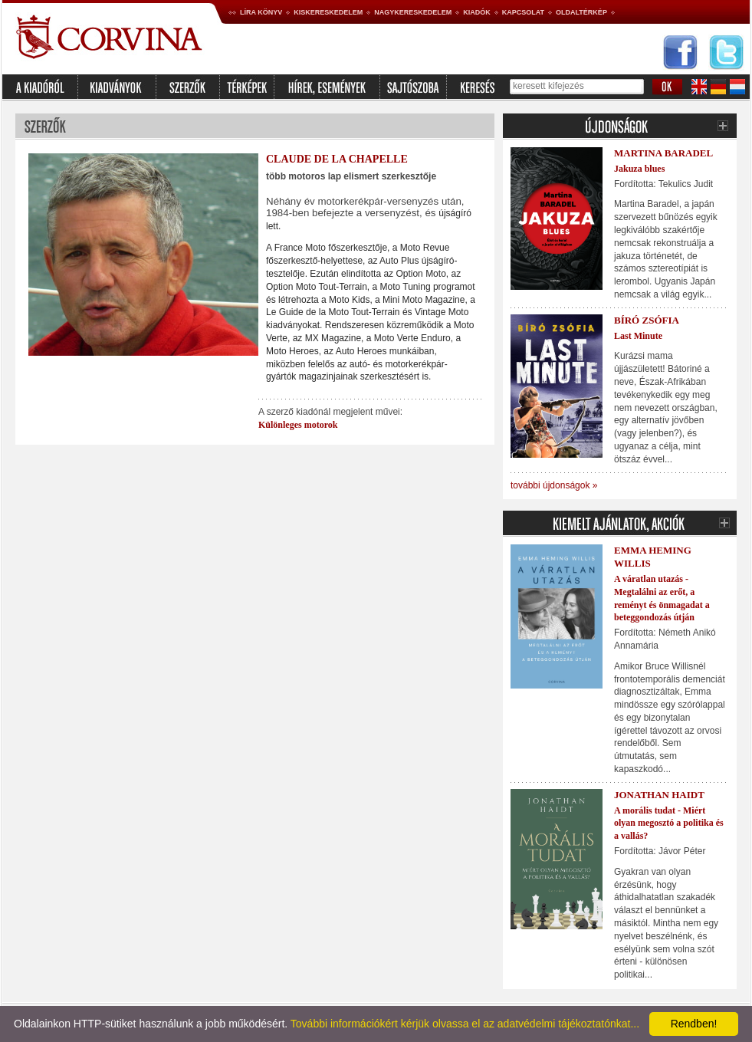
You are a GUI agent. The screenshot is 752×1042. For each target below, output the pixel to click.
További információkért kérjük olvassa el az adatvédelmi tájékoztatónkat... (465, 1023)
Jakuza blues (639, 168)
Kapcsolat (523, 12)
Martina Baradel (663, 153)
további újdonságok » (554, 485)
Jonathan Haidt (659, 794)
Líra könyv (261, 12)
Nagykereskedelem (413, 12)
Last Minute (638, 335)
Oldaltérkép (581, 12)
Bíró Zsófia (646, 320)
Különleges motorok (297, 424)
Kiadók (477, 12)
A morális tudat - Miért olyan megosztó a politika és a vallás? (669, 823)
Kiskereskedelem (328, 12)
